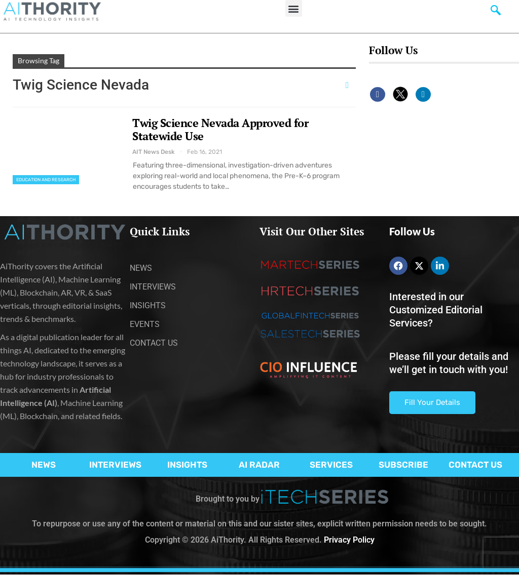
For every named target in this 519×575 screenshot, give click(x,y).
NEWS (43, 465)
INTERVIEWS (115, 465)
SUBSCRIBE (403, 465)
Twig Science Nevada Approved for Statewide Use (220, 129)
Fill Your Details (432, 402)
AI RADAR (259, 465)
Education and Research (46, 179)
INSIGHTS (187, 465)
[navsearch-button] (496, 13)
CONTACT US (475, 465)
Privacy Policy (349, 540)
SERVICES (331, 465)
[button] (293, 8)
